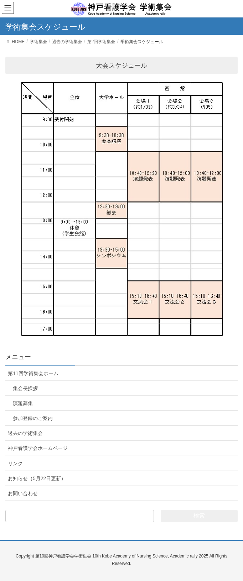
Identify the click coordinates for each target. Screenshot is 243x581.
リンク (15, 463)
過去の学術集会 (25, 433)
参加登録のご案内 (33, 418)
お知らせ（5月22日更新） (37, 478)
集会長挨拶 (25, 388)
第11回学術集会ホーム (33, 373)
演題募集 (23, 403)
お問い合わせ (23, 493)
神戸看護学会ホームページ (38, 448)
